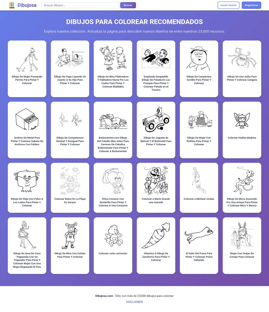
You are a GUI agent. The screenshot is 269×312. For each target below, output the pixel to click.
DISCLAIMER (134, 302)
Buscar (128, 5)
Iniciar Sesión (228, 5)
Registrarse (251, 5)
